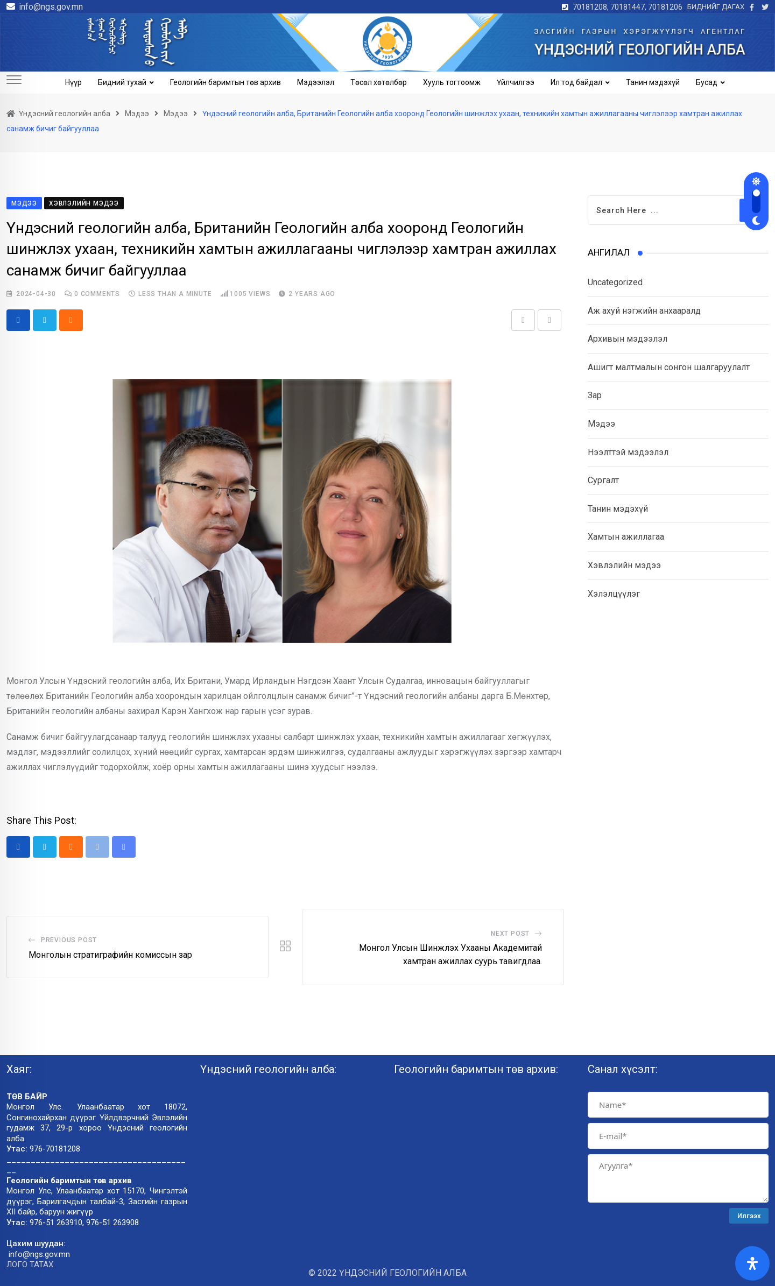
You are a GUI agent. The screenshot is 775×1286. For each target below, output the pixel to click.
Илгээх (749, 1216)
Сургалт (603, 480)
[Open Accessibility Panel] (752, 1263)
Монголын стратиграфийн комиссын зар (110, 955)
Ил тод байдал (576, 82)
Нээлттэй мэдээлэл (628, 452)
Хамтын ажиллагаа (626, 537)
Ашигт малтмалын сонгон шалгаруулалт (669, 367)
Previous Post (69, 940)
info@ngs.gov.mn (51, 7)
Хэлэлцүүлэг (614, 594)
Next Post (510, 933)
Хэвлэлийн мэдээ (624, 565)
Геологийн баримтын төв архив (225, 82)
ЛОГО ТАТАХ (29, 1265)
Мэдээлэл (315, 82)
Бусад (706, 82)
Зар (595, 395)
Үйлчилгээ (515, 82)
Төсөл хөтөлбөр (378, 82)
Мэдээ (601, 424)
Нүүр (73, 82)
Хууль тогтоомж (452, 82)
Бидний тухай (122, 82)
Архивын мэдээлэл (627, 339)
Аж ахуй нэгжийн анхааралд (644, 311)
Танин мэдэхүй (653, 82)
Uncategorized (615, 282)
